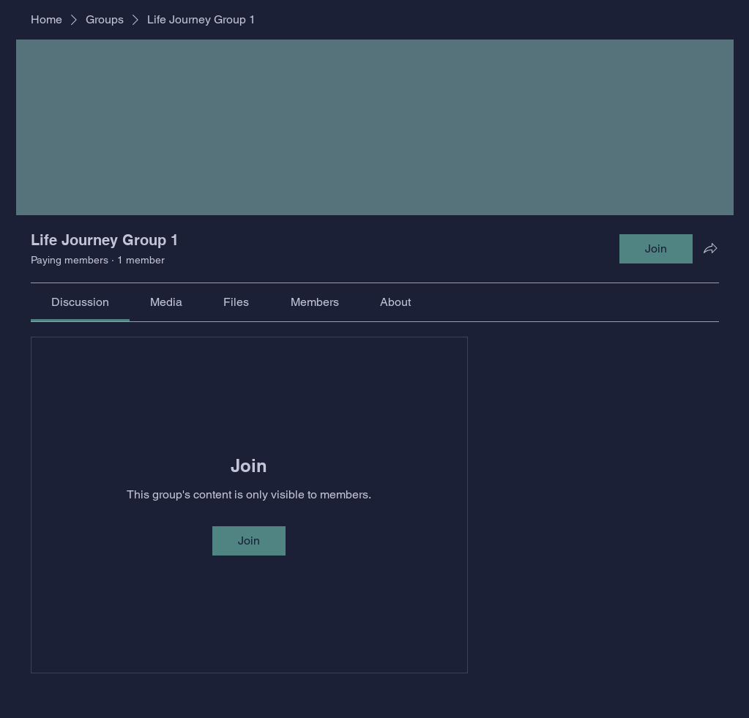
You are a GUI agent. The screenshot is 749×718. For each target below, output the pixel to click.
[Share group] (710, 248)
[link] (80, 302)
